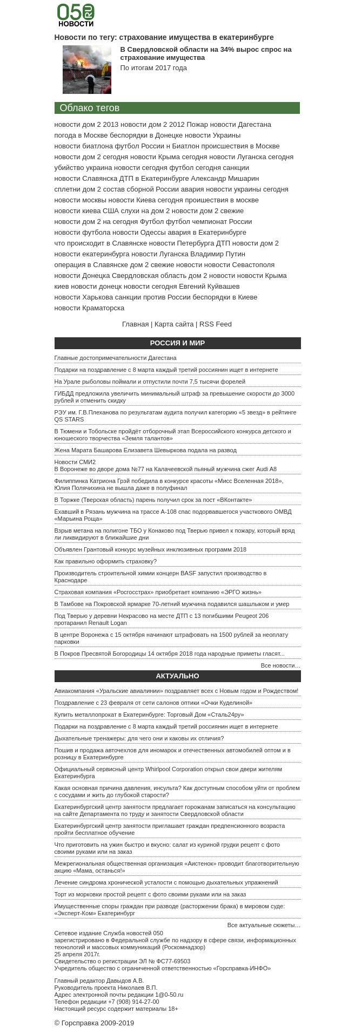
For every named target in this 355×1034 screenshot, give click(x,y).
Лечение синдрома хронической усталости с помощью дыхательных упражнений (166, 882)
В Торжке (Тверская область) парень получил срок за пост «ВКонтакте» (153, 499)
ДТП (223, 243)
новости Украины (212, 135)
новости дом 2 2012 (152, 124)
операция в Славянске (92, 265)
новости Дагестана (240, 124)
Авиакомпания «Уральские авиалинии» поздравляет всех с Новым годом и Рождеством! (177, 691)
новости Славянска (86, 178)
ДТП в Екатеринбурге (154, 178)
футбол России (139, 146)
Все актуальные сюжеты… (264, 925)
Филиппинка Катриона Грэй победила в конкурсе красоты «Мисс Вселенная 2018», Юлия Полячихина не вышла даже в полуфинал (169, 484)
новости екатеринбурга (92, 254)
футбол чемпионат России (209, 221)
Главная (135, 324)
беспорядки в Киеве (224, 297)
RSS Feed (215, 324)
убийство (69, 168)
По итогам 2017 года (153, 68)
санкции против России (153, 297)
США (111, 211)
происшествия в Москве (241, 146)
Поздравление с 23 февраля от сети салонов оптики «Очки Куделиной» (154, 702)
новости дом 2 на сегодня (96, 221)
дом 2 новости (212, 275)
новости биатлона (84, 146)
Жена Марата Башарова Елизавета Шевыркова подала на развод (146, 450)
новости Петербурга (182, 243)
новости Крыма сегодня (168, 157)
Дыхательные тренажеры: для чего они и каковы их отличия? (139, 738)
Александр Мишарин (225, 178)
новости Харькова (84, 297)
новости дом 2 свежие (208, 211)
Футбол (152, 221)
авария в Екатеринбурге (207, 232)
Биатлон (185, 146)
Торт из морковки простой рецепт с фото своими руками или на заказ (150, 894)
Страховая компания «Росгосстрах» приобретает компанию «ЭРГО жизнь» (158, 592)
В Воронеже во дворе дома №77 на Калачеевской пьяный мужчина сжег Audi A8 (166, 469)
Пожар (197, 124)
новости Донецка (82, 275)
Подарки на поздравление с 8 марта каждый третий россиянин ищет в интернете (166, 369)
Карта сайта (174, 324)
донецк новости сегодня (138, 286)
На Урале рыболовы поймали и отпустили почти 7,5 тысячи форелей (150, 381)
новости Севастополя (239, 265)
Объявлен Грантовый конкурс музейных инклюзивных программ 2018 (151, 549)
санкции (236, 168)
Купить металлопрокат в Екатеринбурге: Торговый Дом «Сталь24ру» (149, 714)
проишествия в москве (222, 200)
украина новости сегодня (127, 168)
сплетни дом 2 (78, 189)
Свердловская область (149, 275)
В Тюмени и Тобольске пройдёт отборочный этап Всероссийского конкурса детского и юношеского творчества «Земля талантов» (173, 434)
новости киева (78, 211)
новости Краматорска (90, 308)
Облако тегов (90, 108)
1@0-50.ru (169, 994)
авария (192, 189)
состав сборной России (141, 189)
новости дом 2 (255, 243)
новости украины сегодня (247, 189)
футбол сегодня (195, 168)
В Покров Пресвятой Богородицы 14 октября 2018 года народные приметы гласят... (170, 653)
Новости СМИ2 (75, 462)
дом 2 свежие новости (166, 265)
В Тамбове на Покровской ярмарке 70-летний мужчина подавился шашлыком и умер (172, 604)
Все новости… (281, 665)
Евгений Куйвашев (209, 286)
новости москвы (80, 200)
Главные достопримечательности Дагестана (116, 358)
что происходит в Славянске (101, 243)
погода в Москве (81, 135)
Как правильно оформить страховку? (106, 561)
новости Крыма (262, 275)
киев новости (76, 286)
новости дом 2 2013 (87, 124)
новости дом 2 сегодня (92, 157)
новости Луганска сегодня (251, 157)
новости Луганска (159, 254)
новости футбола (83, 232)
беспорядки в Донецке (146, 135)
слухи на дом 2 (145, 211)
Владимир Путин (217, 254)
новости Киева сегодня (145, 200)
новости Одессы (139, 232)
